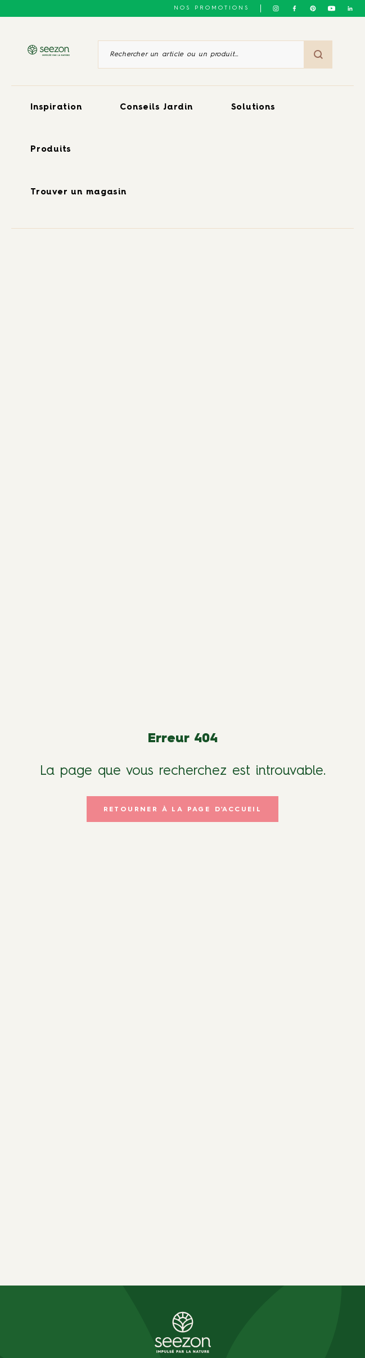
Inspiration (56, 107)
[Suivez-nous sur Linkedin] (350, 8)
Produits (50, 150)
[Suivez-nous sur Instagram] (276, 8)
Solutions (253, 107)
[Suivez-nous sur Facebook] (294, 8)
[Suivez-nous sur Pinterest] (313, 8)
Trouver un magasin (78, 192)
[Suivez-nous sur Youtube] (331, 8)
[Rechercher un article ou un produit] (201, 54)
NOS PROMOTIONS (211, 8)
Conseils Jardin (156, 107)
